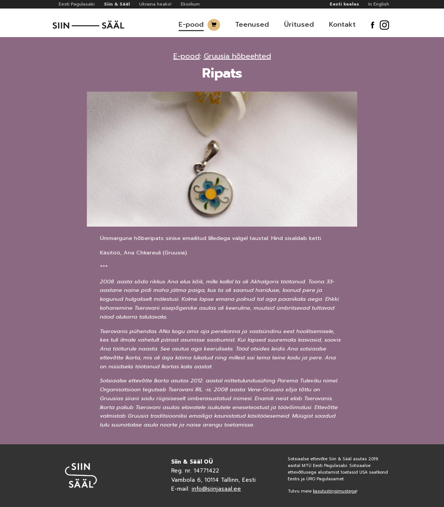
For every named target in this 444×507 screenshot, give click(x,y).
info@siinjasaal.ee (216, 489)
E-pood (191, 24)
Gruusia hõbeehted (237, 56)
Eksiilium (190, 4)
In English (378, 4)
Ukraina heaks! (155, 4)
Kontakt (342, 24)
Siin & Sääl (117, 4)
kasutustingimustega (334, 491)
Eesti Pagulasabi (77, 4)
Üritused (299, 24)
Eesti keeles (344, 4)
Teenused (252, 24)
